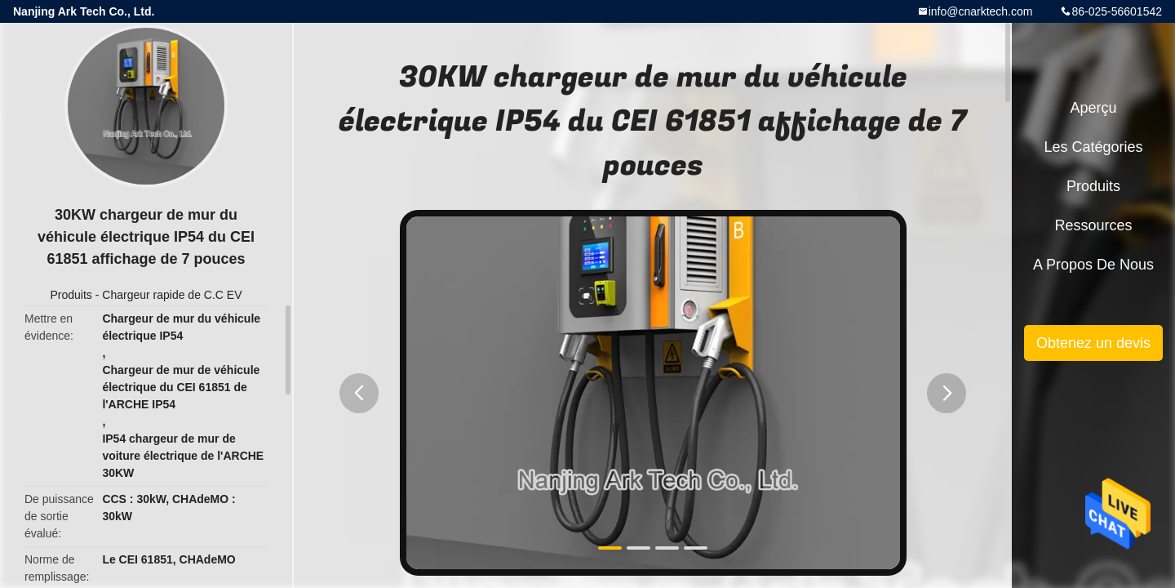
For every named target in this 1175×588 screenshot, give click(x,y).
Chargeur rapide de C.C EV (172, 294)
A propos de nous (1093, 264)
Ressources (1093, 225)
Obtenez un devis (1093, 343)
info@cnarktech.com (981, 11)
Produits (70, 294)
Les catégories (1093, 147)
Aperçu (1093, 108)
